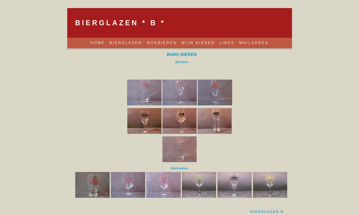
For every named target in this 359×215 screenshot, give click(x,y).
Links (227, 43)
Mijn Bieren (198, 43)
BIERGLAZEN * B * (120, 23)
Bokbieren (162, 43)
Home (97, 43)
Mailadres (254, 43)
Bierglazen (127, 43)
